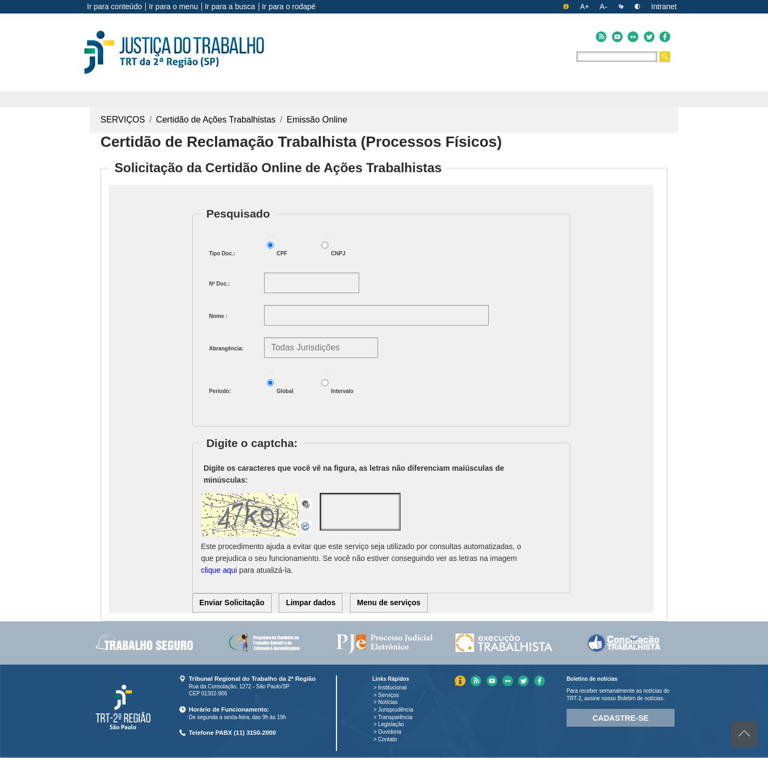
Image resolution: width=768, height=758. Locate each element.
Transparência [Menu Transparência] (395, 717)
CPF (277, 245)
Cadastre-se (620, 718)
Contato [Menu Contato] (387, 739)
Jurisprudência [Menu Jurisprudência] (395, 710)
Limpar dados (310, 602)
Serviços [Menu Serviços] (388, 695)
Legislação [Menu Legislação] (391, 724)
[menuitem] (144, 643)
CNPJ (333, 245)
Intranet (664, 6)
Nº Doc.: (219, 284)
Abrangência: (226, 348)
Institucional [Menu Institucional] (392, 688)
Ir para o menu (173, 6)
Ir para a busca (230, 6)
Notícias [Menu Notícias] (388, 702)
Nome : (218, 316)
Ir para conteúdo (114, 6)
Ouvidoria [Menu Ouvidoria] (389, 732)
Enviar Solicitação (232, 602)
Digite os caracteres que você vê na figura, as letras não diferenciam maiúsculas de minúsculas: (354, 474)
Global (280, 383)
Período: (220, 391)
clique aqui (219, 570)
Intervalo (337, 383)
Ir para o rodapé (289, 6)
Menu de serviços (389, 602)
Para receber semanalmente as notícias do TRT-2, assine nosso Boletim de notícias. (618, 694)
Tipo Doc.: (222, 253)
